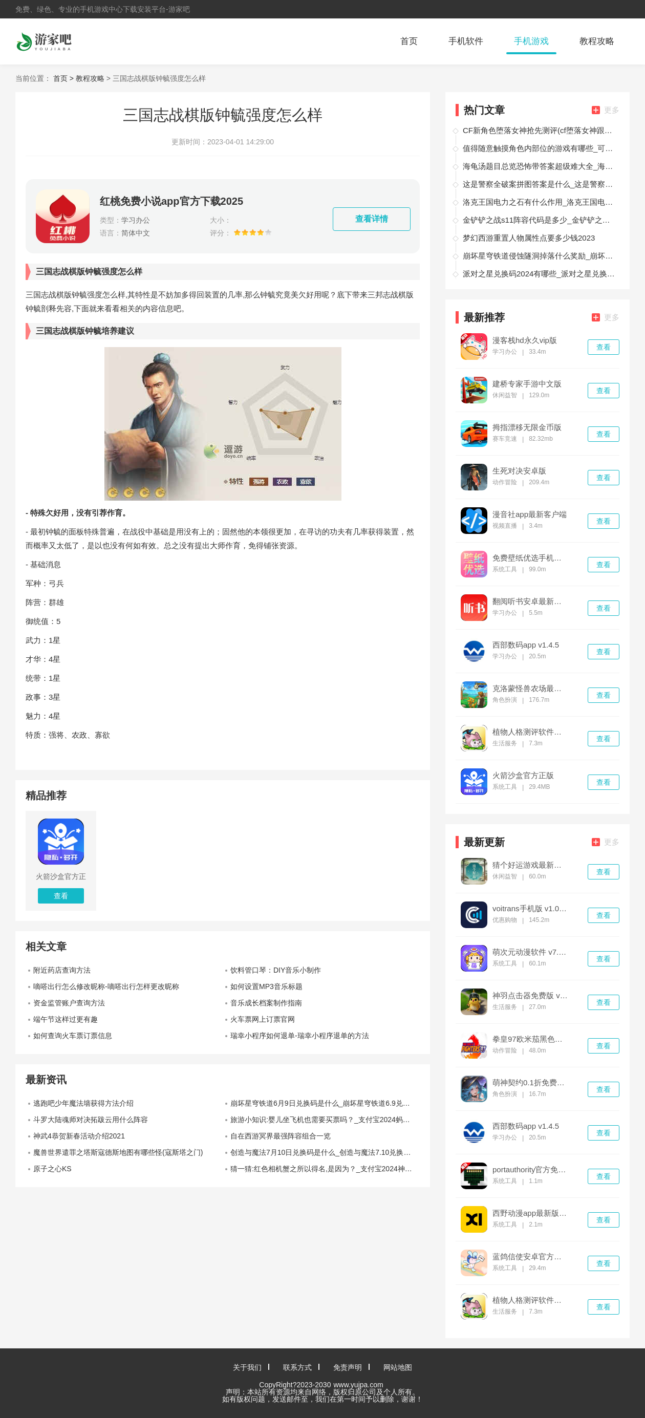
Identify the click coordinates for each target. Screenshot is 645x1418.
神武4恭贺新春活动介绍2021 (79, 1136)
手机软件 (465, 41)
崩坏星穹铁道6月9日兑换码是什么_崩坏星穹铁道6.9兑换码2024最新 (325, 1103)
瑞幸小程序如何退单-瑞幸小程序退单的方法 (299, 1036)
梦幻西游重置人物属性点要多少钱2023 (529, 237)
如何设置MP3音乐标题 (266, 986)
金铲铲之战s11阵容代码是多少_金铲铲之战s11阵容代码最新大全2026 (539, 220)
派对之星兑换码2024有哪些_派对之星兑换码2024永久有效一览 (539, 273)
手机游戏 (531, 41)
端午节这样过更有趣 (65, 1019)
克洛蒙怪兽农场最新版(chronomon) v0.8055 (530, 688)
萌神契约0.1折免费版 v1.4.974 (530, 1083)
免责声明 (347, 1367)
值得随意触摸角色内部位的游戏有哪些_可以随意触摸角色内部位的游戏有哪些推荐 (539, 148)
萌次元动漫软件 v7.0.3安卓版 (530, 952)
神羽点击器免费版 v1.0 (530, 996)
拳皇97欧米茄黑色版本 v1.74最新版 (530, 1039)
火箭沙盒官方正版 (523, 775)
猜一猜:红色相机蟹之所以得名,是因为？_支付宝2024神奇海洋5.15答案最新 (325, 1169)
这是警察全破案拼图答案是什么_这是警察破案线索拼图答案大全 (539, 184)
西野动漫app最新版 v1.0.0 (530, 1213)
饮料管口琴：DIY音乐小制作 (275, 970)
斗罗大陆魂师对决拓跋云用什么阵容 (90, 1119)
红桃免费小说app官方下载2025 (171, 201)
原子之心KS (52, 1169)
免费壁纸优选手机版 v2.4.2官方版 (530, 558)
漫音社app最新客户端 (529, 514)
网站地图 (397, 1367)
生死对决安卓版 (519, 471)
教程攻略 (596, 41)
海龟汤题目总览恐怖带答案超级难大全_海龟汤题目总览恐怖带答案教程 (539, 166)
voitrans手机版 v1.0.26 (530, 909)
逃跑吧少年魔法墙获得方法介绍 (83, 1103)
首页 (409, 41)
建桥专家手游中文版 (527, 384)
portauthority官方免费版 (530, 1170)
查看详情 (371, 218)
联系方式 (297, 1367)
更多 (605, 109)
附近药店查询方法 (62, 970)
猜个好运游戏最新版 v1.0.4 (530, 865)
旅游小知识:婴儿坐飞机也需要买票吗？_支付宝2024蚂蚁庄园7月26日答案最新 (325, 1119)
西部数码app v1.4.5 (525, 645)
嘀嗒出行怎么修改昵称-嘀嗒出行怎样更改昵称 (106, 986)
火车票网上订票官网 (262, 1019)
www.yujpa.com (358, 1384)
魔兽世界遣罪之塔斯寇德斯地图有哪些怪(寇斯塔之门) (118, 1152)
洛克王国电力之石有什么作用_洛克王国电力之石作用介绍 (539, 202)
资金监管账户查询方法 (69, 1003)
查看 (603, 347)
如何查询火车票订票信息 (72, 1036)
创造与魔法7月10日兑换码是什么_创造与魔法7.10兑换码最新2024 (325, 1152)
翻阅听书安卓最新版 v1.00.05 (530, 601)
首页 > (64, 78)
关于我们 (247, 1367)
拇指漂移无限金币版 (527, 427)
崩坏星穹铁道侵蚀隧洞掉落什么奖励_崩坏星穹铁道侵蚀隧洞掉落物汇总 (539, 255)
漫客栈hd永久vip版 (524, 340)
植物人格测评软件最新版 (530, 732)
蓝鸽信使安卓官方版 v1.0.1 (530, 1257)
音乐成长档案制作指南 (266, 1003)
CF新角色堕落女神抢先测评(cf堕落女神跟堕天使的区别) (539, 130)
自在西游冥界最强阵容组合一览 (280, 1136)
